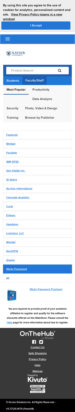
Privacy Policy (37, 359)
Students (12, 81)
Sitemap (37, 371)
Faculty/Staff (34, 80)
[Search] (60, 70)
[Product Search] (28, 70)
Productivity (40, 90)
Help (9, 322)
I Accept (50, 25)
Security (12, 108)
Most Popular (16, 90)
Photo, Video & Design (41, 108)
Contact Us (38, 347)
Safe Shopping (37, 353)
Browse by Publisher (39, 118)
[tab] (37, 134)
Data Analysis (42, 99)
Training (12, 118)
